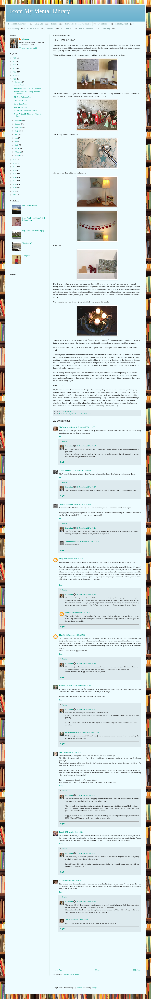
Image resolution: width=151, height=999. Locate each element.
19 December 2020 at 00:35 (72, 880)
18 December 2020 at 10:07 (85, 427)
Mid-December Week (29, 206)
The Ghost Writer (28, 243)
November (18, 120)
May (16, 141)
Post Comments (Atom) (71, 974)
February (18, 152)
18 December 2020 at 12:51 (83, 504)
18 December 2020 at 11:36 (81, 471)
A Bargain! (26, 256)
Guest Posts (102, 24)
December (18, 82)
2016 (15, 170)
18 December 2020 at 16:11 (82, 686)
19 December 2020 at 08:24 (86, 594)
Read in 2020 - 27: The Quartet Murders (28, 88)
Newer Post (58, 970)
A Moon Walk (19, 85)
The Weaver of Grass (67, 427)
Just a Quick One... (20, 104)
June (16, 138)
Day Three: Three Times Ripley (33, 231)
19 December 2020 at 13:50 (79, 613)
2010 (15, 191)
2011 (14, 188)
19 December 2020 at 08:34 (86, 902)
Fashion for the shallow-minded (77, 24)
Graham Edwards (66, 686)
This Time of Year (20, 100)
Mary (61, 559)
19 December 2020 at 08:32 (86, 853)
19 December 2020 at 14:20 (89, 541)
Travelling (105, 28)
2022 (15, 72)
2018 (15, 163)
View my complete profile (28, 48)
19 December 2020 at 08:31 (86, 795)
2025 (15, 61)
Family (54, 24)
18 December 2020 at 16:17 (73, 752)
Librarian (69, 446)
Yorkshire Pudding (66, 504)
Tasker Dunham (65, 471)
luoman (79, 988)
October (18, 124)
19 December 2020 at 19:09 (78, 920)
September (18, 127)
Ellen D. (62, 635)
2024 (15, 65)
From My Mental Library (40, 11)
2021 (15, 75)
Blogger (94, 988)
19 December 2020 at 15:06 (89, 732)
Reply (61, 436)
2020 (15, 79)
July (16, 134)
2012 (15, 184)
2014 (15, 177)
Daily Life (39, 24)
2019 (15, 160)
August (17, 131)
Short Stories (66, 28)
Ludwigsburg (13, 28)
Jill (60, 880)
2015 (15, 174)
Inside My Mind (121, 24)
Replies (64, 441)
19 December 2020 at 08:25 (86, 663)
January (17, 155)
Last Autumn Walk (20, 107)
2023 (15, 68)
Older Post (137, 970)
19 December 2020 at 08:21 (86, 528)
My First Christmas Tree (22, 97)
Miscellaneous (33, 28)
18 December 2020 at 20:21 (74, 832)
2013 (15, 181)
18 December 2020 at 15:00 (73, 559)
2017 (15, 167)
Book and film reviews (17, 24)
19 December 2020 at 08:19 (86, 446)
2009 (15, 195)
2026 (15, 58)
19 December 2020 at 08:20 (86, 487)
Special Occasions (86, 28)
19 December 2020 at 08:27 (86, 709)
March (17, 148)
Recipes (50, 28)
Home (97, 970)
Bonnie (61, 832)
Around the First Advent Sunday (25, 111)
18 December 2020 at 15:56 (75, 635)
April (17, 145)
